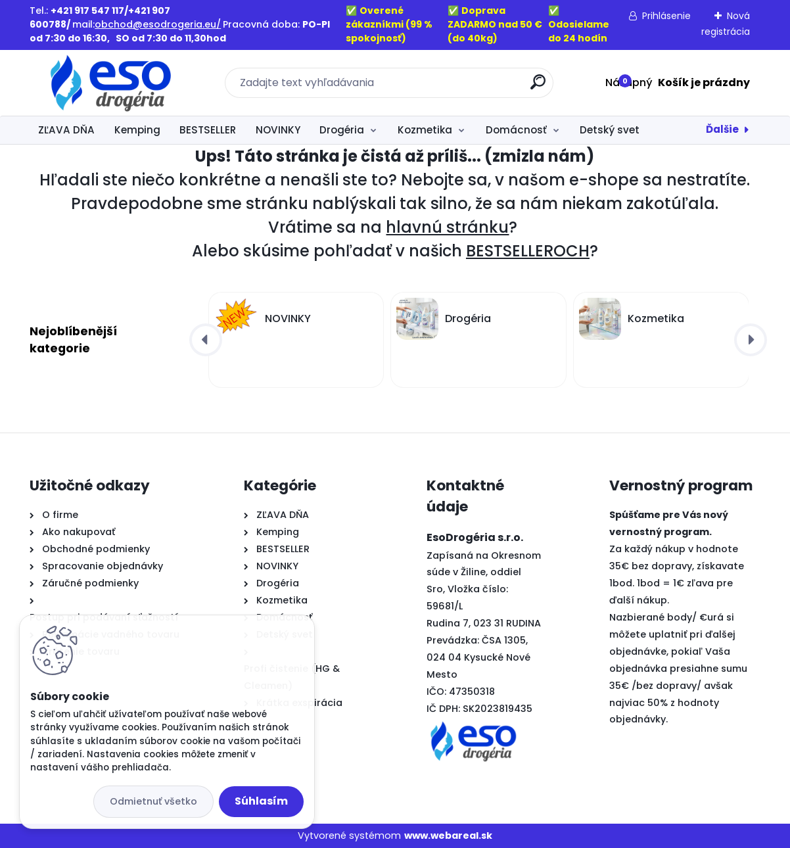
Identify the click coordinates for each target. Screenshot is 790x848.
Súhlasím (261, 801)
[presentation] (205, 339)
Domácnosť (516, 130)
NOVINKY (278, 130)
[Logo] (110, 83)
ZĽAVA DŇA (66, 130)
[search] (538, 87)
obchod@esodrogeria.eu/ (158, 24)
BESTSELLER (207, 130)
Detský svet (609, 130)
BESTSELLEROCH (528, 251)
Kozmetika (425, 130)
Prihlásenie (666, 15)
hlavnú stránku (447, 227)
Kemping (137, 130)
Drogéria (341, 130)
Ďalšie (722, 129)
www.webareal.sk (448, 835)
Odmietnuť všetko (153, 801)
